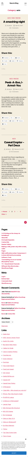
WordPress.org (6, 283)
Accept (14, 453)
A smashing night (14, 21)
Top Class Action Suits (10, 432)
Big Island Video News (10, 344)
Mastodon (4, 326)
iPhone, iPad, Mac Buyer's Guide (13, 394)
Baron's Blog (14, 3)
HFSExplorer (7, 387)
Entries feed (5, 279)
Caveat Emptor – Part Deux (14, 144)
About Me (4, 237)
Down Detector (7, 359)
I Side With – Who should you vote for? (14, 390)
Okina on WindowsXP (9, 422)
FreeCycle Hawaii (8, 369)
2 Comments (15, 28)
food (13, 18)
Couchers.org (7, 355)
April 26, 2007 (19, 25)
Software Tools (6, 257)
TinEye (5, 429)
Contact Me (5, 242)
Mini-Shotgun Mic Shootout (11, 408)
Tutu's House (7, 436)
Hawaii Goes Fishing (9, 383)
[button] (26, 439)
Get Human (6, 373)
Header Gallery (6, 244)
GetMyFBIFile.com (8, 376)
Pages (3, 251)
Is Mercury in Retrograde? (11, 401)
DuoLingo (6, 362)
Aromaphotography (7, 240)
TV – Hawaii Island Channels (10, 264)
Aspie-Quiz (6, 334)
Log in (3, 276)
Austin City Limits (8, 341)
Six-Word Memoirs (8, 425)
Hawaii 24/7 (6, 380)
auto (9, 18)
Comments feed (6, 281)
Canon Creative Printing (10, 351)
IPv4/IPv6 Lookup (8, 397)
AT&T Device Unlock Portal (11, 337)
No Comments (15, 151)
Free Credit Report (8, 366)
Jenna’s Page (7, 404)
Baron (10, 25)
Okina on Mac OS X (9, 418)
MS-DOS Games (8, 411)
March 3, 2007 (19, 89)
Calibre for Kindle (8, 348)
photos (18, 18)
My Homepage (7, 415)
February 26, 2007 (19, 149)
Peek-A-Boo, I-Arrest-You (14, 84)
